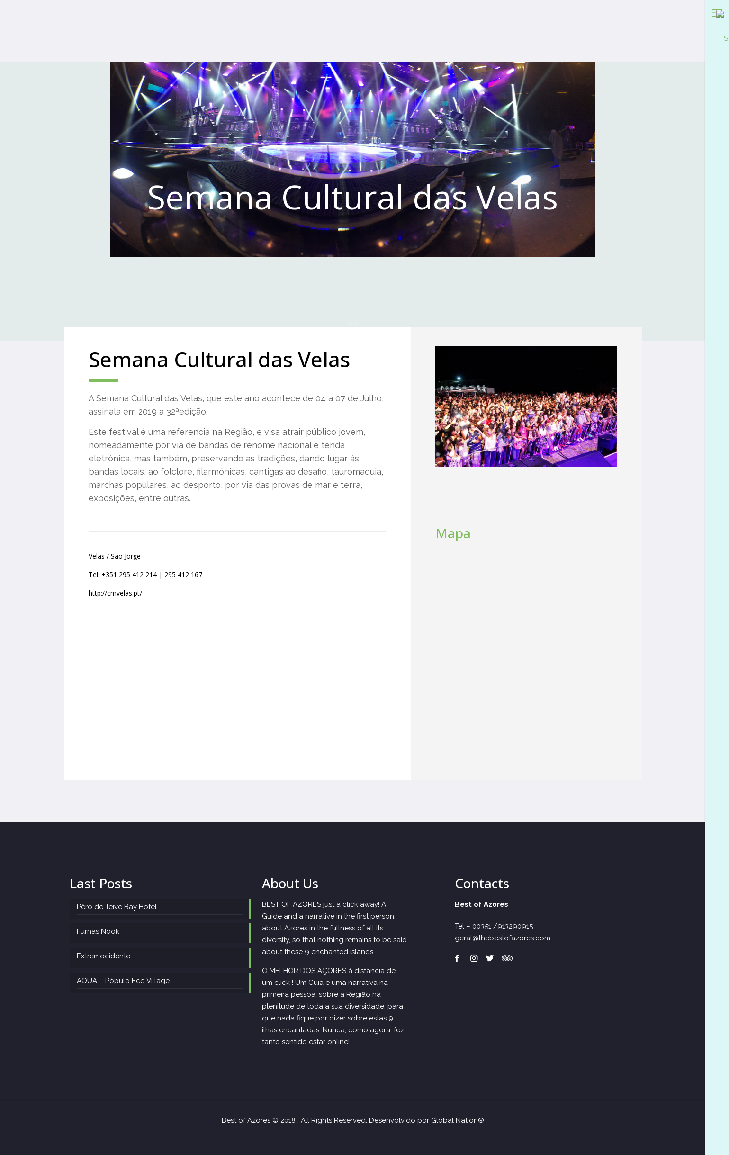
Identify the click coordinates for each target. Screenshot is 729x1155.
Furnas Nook (98, 931)
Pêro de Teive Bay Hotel (117, 906)
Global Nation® (457, 1120)
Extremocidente (103, 956)
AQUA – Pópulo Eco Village (123, 980)
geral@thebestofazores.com (502, 938)
